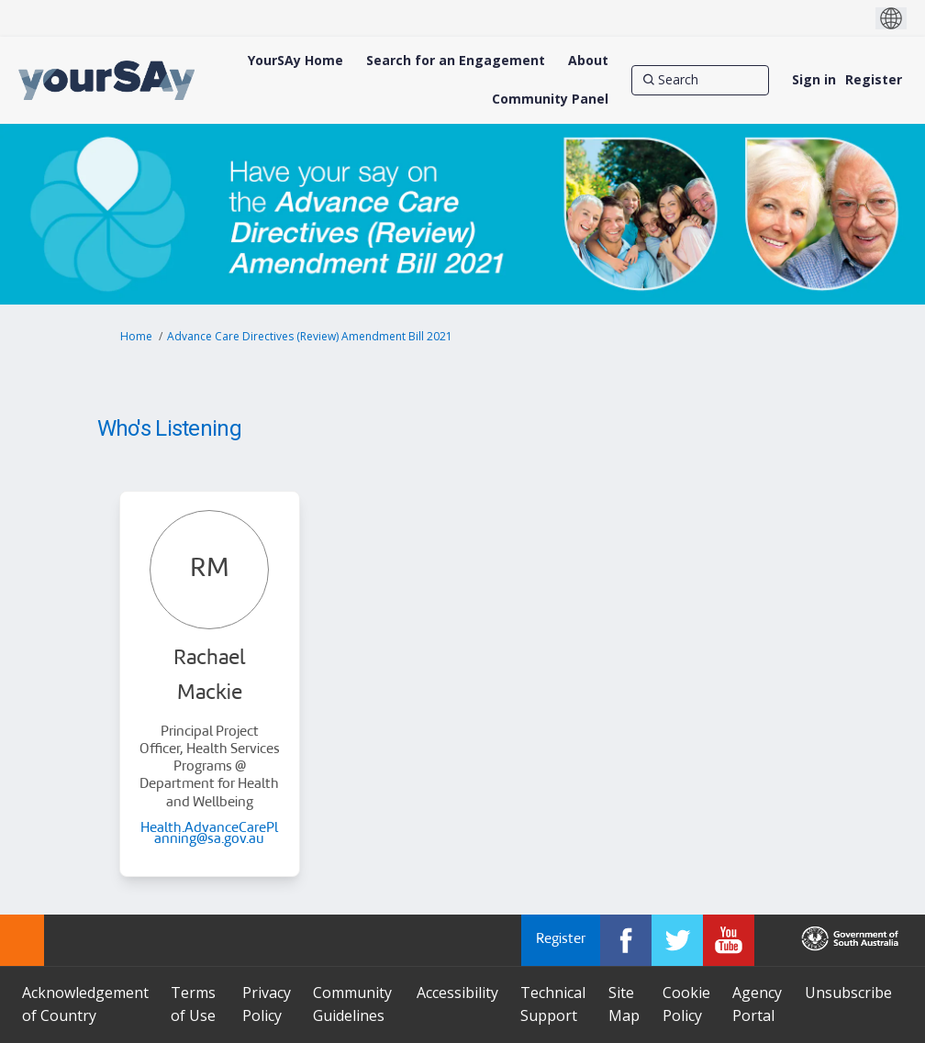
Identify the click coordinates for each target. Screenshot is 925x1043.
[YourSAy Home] (295, 60)
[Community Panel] (550, 99)
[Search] (700, 79)
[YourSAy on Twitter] (677, 940)
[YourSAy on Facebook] (626, 940)
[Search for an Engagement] (456, 60)
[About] (588, 60)
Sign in (814, 79)
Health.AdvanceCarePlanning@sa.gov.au (209, 834)
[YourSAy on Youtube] (728, 940)
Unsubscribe (848, 992)
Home (136, 336)
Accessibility (457, 992)
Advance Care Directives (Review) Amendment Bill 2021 (309, 336)
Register (873, 79)
